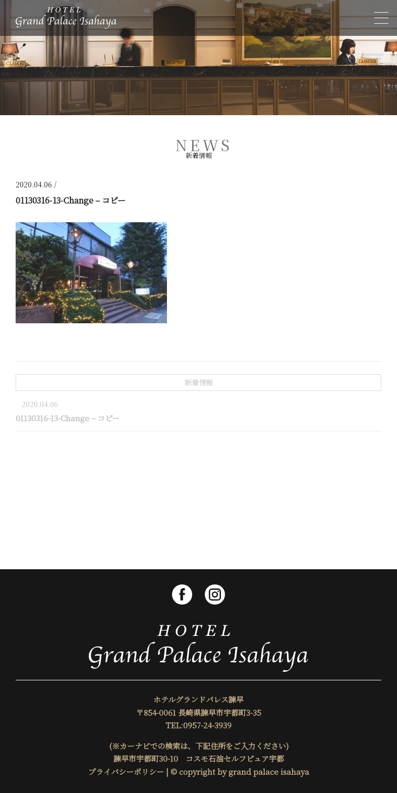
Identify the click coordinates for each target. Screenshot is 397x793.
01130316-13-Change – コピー (68, 418)
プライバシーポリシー (126, 771)
